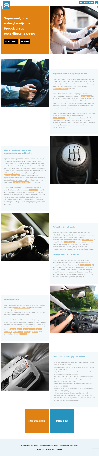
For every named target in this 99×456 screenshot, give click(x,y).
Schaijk (26, 337)
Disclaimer (40, 449)
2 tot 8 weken (85, 270)
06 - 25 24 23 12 (86, 3)
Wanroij (35, 337)
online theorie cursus (11, 181)
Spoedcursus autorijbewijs (29, 445)
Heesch (39, 335)
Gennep (26, 335)
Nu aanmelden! (37, 421)
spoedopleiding (58, 123)
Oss (21, 337)
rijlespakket (34, 195)
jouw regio (23, 339)
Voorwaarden (50, 449)
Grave (33, 335)
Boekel (13, 335)
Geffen (19, 335)
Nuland (15, 337)
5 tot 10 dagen (70, 247)
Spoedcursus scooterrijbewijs (69, 445)
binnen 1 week (87, 245)
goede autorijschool (60, 94)
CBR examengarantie (20, 188)
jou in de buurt (86, 101)
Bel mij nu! (62, 421)
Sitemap (59, 449)
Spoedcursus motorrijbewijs (49, 445)
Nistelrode (8, 337)
